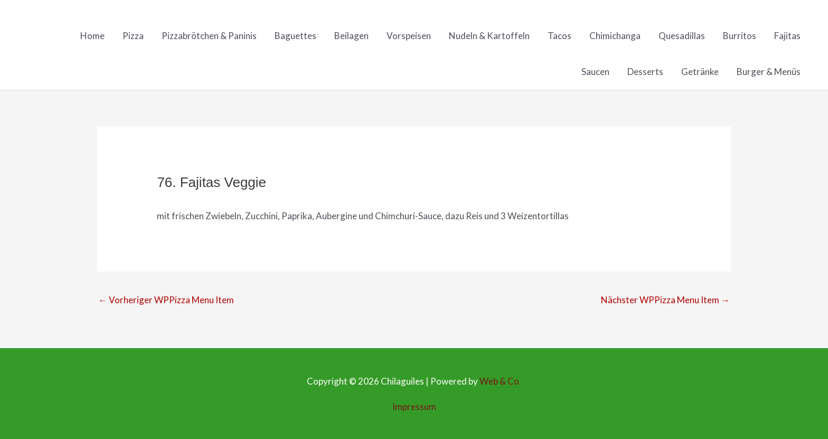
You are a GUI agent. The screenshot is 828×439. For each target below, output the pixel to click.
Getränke (700, 71)
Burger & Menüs (769, 71)
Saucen (595, 71)
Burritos (739, 35)
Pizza (133, 35)
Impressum (414, 406)
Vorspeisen (409, 35)
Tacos (559, 35)
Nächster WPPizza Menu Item (665, 299)
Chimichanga (615, 35)
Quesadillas (681, 35)
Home (92, 35)
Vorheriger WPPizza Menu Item (166, 299)
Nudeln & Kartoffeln (489, 35)
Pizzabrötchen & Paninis (209, 35)
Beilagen (351, 35)
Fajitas (787, 35)
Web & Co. (500, 381)
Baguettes (295, 35)
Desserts (645, 71)
